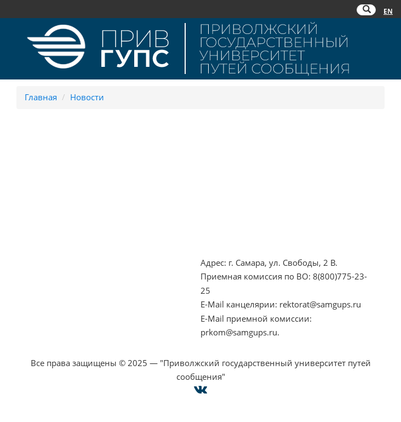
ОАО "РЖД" (222, 198)
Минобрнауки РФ (43, 212)
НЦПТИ (22, 170)
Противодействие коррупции (67, 198)
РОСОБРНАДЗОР (233, 184)
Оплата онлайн (39, 290)
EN (388, 11)
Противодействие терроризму (69, 184)
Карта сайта (31, 304)
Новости (87, 97)
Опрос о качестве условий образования (88, 276)
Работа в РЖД (35, 240)
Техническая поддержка (56, 318)
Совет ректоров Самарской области (271, 226)
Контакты (27, 262)
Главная (41, 97)
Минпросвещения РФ (51, 226)
